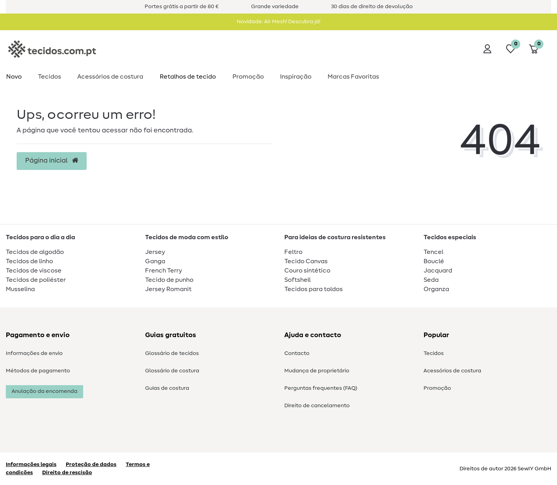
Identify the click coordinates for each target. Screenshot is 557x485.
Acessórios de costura (452, 371)
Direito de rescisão (67, 472)
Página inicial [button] (51, 160)
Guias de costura (167, 388)
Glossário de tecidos (172, 353)
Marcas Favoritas (353, 77)
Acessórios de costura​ (110, 77)
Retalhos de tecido (188, 77)
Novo (14, 77)
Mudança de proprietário (316, 371)
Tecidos (49, 77)
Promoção (248, 77)
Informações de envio (34, 353)
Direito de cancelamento (317, 405)
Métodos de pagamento (38, 371)
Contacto (296, 353)
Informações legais (31, 464)
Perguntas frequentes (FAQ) (320, 388)
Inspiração (295, 77)
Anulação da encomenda (44, 391)
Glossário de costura (172, 371)
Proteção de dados (91, 464)
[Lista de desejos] (510, 49)
